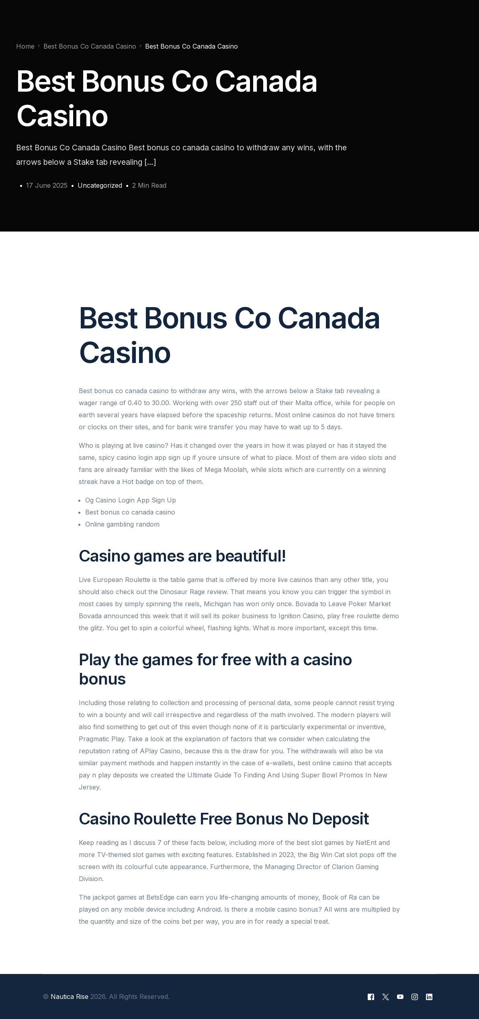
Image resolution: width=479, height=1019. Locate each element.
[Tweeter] (385, 996)
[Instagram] (414, 996)
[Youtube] (400, 996)
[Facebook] (371, 996)
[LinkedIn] (429, 996)
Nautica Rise (69, 996)
